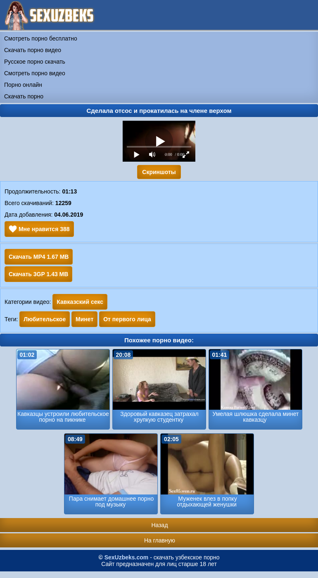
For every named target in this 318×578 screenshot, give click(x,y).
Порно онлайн (23, 84)
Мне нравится (39, 229)
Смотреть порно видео (34, 73)
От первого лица (127, 319)
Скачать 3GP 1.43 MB (38, 274)
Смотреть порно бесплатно (40, 38)
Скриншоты (159, 172)
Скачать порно (23, 96)
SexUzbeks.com (126, 557)
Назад (159, 525)
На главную (159, 540)
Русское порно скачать (34, 61)
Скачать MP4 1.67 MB (39, 256)
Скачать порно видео (32, 50)
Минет (84, 319)
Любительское (45, 319)
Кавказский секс (80, 302)
